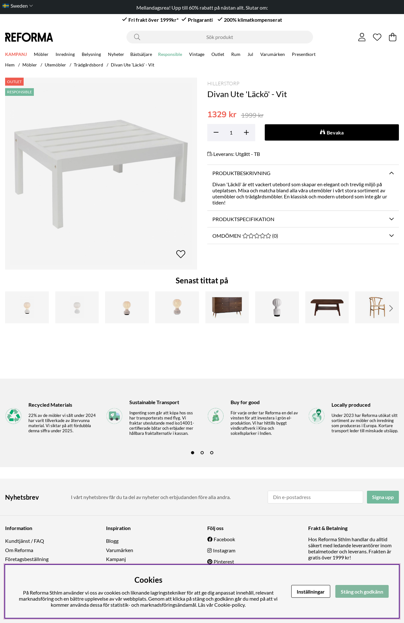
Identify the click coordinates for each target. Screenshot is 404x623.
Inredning (65, 54)
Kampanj (116, 559)
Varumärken (272, 54)
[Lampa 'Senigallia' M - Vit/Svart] (27, 307)
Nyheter (116, 54)
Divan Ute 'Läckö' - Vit (132, 64)
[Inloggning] (362, 37)
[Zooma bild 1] (101, 174)
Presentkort (304, 54)
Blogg (112, 541)
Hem (10, 64)
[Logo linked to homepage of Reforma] (29, 37)
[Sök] (219, 37)
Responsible (170, 54)
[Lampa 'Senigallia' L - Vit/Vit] (177, 307)
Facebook (224, 539)
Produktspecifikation (243, 219)
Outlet (217, 54)
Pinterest (224, 561)
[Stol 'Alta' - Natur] (377, 307)
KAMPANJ (16, 54)
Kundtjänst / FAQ (24, 541)
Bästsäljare (141, 54)
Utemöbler (55, 64)
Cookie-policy (229, 605)
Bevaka (335, 132)
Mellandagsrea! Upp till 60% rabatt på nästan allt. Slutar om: (202, 7)
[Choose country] (16, 6)
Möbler (41, 54)
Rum (235, 54)
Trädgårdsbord (88, 64)
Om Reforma (19, 550)
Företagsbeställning (27, 559)
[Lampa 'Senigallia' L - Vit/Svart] (127, 307)
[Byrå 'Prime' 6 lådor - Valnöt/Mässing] (227, 307)
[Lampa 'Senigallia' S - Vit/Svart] (277, 307)
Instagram (224, 550)
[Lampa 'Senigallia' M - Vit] (77, 307)
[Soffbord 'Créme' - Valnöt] (327, 307)
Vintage (196, 54)
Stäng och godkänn (362, 591)
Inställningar (311, 591)
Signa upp (383, 497)
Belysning (91, 54)
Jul (250, 54)
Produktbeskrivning (241, 173)
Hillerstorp (223, 83)
